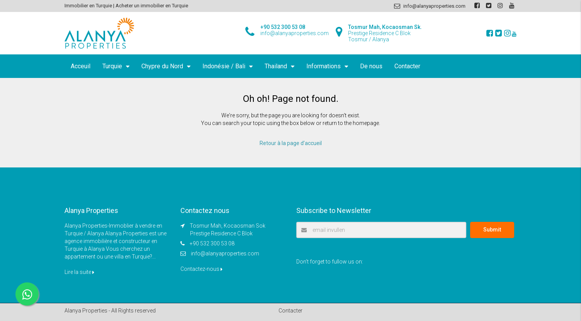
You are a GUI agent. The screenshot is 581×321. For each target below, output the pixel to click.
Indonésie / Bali (223, 66)
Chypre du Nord (162, 66)
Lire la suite (79, 272)
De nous (371, 66)
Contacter (407, 66)
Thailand (276, 66)
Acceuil (80, 66)
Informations (323, 66)
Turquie (112, 66)
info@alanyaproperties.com (225, 253)
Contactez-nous (201, 269)
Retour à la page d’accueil (291, 143)
